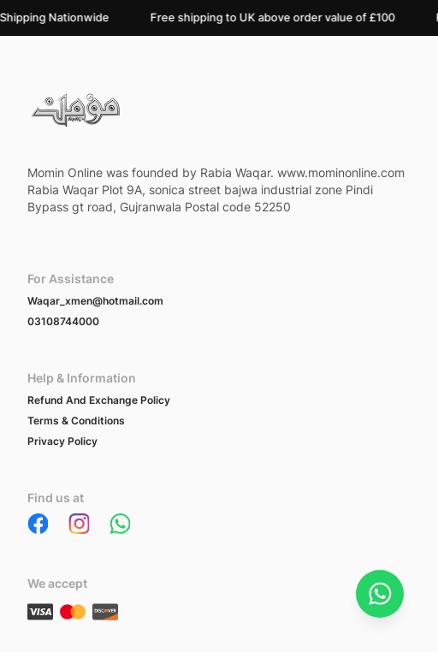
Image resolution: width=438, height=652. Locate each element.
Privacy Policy (62, 441)
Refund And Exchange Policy (98, 400)
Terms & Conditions (76, 420)
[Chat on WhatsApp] (380, 594)
